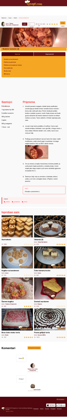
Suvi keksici (17, 230)
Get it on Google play (60, 405)
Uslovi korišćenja (23, 408)
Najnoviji (17, 54)
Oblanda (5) (49, 230)
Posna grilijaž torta (49, 323)
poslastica (17, 201)
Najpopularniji (50, 54)
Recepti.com (33, 3)
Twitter (42, 409)
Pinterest (59, 409)
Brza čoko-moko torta (17, 323)
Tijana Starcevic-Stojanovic (12, 24)
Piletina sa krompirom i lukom (13, 65)
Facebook (35, 409)
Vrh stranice (60, 399)
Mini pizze (7, 74)
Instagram (53, 409)
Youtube (47, 409)
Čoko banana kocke (49, 261)
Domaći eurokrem (49, 292)
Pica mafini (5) (8, 68)
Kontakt (8, 409)
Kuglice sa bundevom (17, 261)
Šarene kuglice (17, 292)
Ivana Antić (37, 390)
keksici (8, 201)
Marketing (30, 408)
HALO (11, 411)
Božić (25, 201)
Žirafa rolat (7, 71)
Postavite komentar (34, 348)
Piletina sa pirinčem (10, 62)
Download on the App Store (50, 405)
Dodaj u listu (62, 23)
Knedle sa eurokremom (11, 59)
